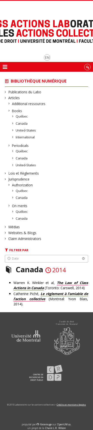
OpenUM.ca (64, 424)
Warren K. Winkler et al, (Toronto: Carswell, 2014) (50, 285)
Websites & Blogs (22, 232)
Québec (22, 116)
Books (17, 110)
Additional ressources (28, 103)
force (46, 424)
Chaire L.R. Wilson (55, 428)
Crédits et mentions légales (71, 404)
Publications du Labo (25, 92)
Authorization (22, 185)
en (47, 57)
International (25, 137)
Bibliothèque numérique (39, 81)
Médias (14, 227)
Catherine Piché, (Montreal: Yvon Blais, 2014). (50, 298)
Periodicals (20, 145)
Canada (22, 123)
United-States (26, 130)
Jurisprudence (19, 179)
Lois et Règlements (24, 173)
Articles (14, 98)
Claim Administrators (25, 238)
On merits (19, 205)
